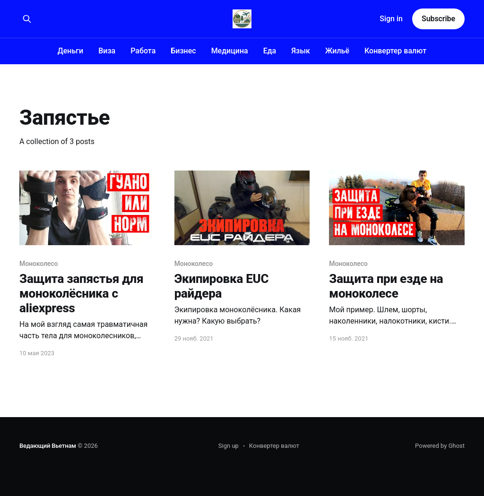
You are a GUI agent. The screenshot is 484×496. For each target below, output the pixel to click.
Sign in (391, 18)
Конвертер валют (395, 50)
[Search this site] (27, 18)
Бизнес (183, 50)
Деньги (70, 50)
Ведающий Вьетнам (47, 445)
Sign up (228, 445)
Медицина (229, 50)
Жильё (337, 50)
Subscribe (438, 18)
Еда (270, 50)
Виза (106, 50)
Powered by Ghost (440, 445)
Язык (300, 50)
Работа (143, 50)
